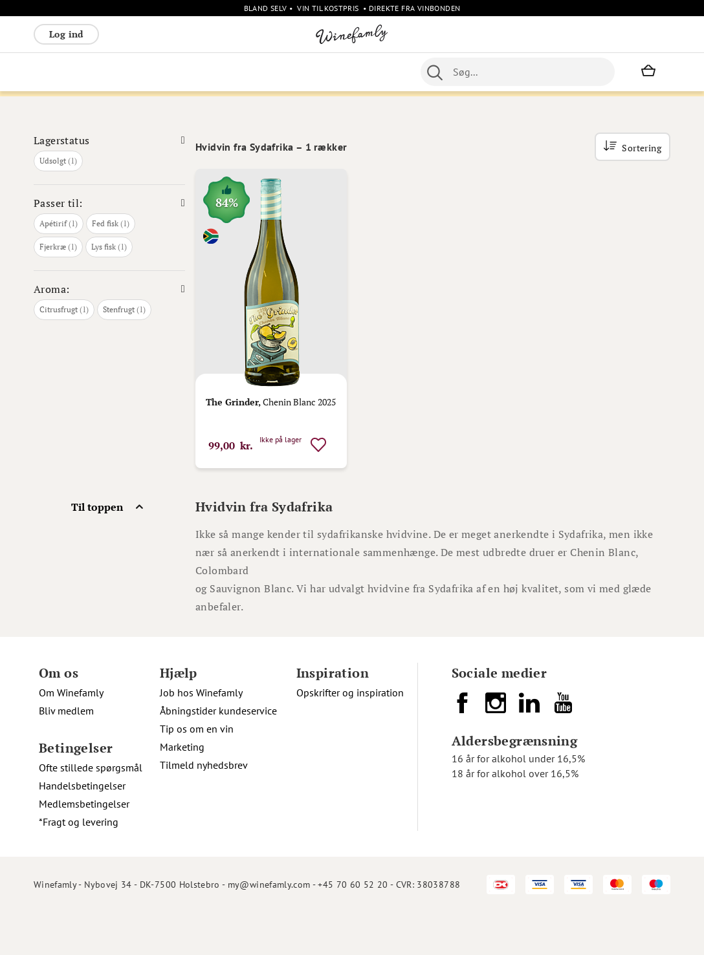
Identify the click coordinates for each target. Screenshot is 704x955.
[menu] (244, 72)
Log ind (66, 34)
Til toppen (97, 549)
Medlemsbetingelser (84, 846)
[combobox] (551, 72)
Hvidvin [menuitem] (100, 71)
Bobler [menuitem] (176, 71)
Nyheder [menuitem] (365, 71)
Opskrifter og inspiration (350, 735)
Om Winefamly (71, 735)
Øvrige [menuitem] (320, 71)
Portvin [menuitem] (432, 71)
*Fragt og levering (78, 864)
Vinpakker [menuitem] (225, 71)
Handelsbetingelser (82, 828)
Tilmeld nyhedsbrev (204, 807)
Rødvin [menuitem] (55, 71)
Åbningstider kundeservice (218, 753)
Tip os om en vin (197, 771)
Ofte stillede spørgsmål (90, 810)
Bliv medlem (66, 753)
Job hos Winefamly (201, 735)
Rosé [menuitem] (139, 71)
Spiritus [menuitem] (276, 71)
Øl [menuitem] (400, 71)
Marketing (182, 789)
